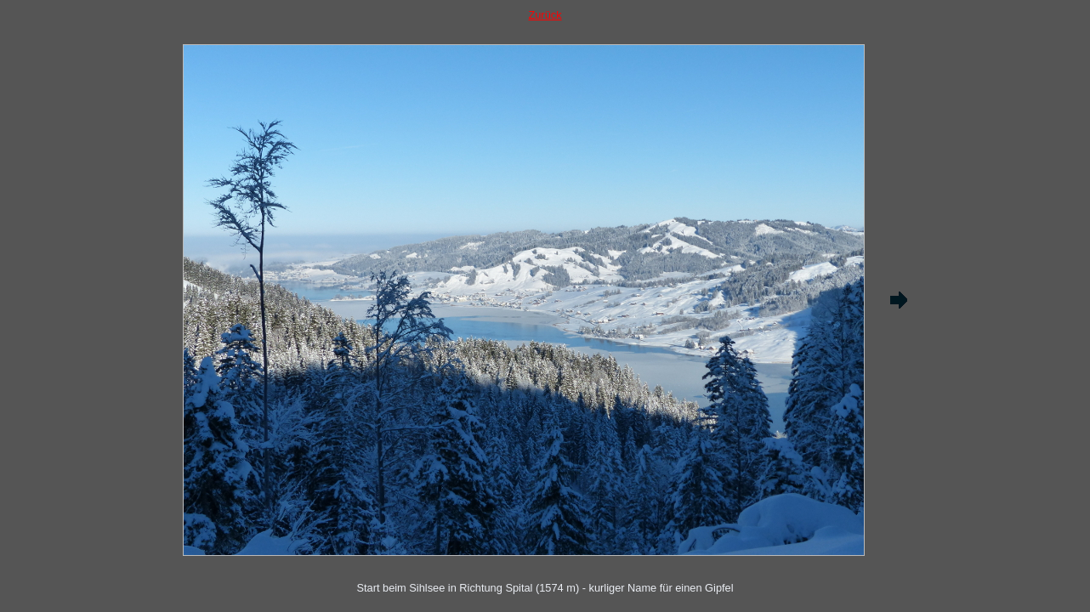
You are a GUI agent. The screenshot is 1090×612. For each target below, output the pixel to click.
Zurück (544, 14)
